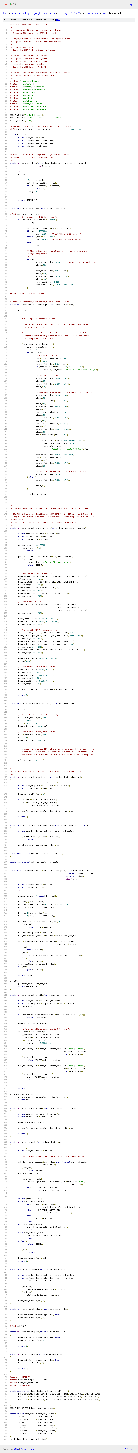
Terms (31, 1449)
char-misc (50, 13)
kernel (22, 13)
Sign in (132, 4)
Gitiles (16, 1449)
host (104, 13)
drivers (89, 13)
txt (126, 1449)
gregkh (38, 13)
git (29, 13)
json (133, 1449)
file (58, 20)
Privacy (23, 1449)
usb (97, 13)
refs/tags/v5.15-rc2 (69, 13)
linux (5, 13)
